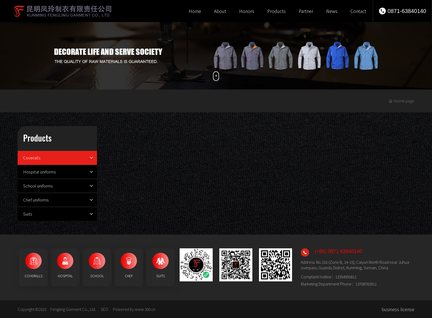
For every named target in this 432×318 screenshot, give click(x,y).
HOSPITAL (65, 275)
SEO (104, 309)
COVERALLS (33, 275)
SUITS (160, 275)
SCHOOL (97, 275)
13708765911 (366, 284)
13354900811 (346, 276)
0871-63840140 (407, 11)
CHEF (129, 275)
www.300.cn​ (145, 309)
